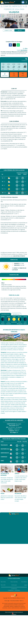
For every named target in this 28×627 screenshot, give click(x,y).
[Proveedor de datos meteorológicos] (14, 614)
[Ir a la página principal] (7, 2)
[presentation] (25, 66)
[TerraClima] (23, 2)
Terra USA (3, 585)
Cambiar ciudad (8, 30)
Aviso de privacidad (14, 600)
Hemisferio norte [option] (5, 314)
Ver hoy (20, 30)
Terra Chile (3, 582)
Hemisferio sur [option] (16, 314)
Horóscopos (14, 585)
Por (25, 48)
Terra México (24, 582)
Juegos (25, 585)
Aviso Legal (7, 600)
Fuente (22, 50)
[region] (14, 36)
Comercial (11, 590)
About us (21, 600)
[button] (26, 2)
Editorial (17, 590)
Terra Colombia (14, 582)
